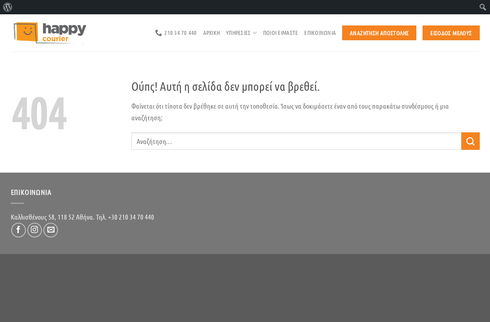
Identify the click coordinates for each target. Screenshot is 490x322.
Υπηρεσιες (241, 33)
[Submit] (470, 141)
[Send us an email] (50, 230)
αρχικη (211, 32)
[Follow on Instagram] (34, 230)
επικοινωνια (320, 32)
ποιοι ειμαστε (280, 32)
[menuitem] (8, 7)
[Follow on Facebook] (18, 230)
